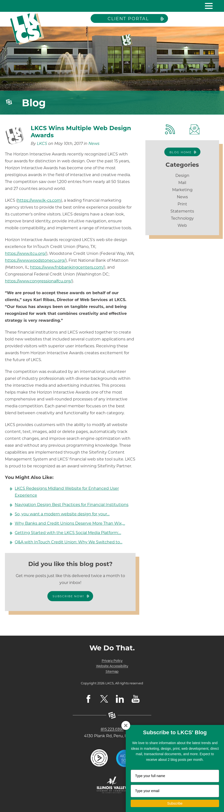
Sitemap (112, 671)
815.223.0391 (112, 729)
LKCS (42, 143)
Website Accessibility (112, 666)
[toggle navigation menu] (207, 6)
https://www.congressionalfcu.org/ (38, 281)
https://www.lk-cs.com (39, 200)
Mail (182, 182)
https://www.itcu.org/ (25, 253)
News (93, 143)
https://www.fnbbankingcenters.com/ (67, 267)
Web (182, 225)
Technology (182, 218)
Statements (182, 211)
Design (182, 175)
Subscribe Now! (68, 596)
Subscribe (174, 803)
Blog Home (180, 152)
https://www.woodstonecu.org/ (35, 260)
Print (182, 204)
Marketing (182, 189)
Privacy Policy (112, 660)
